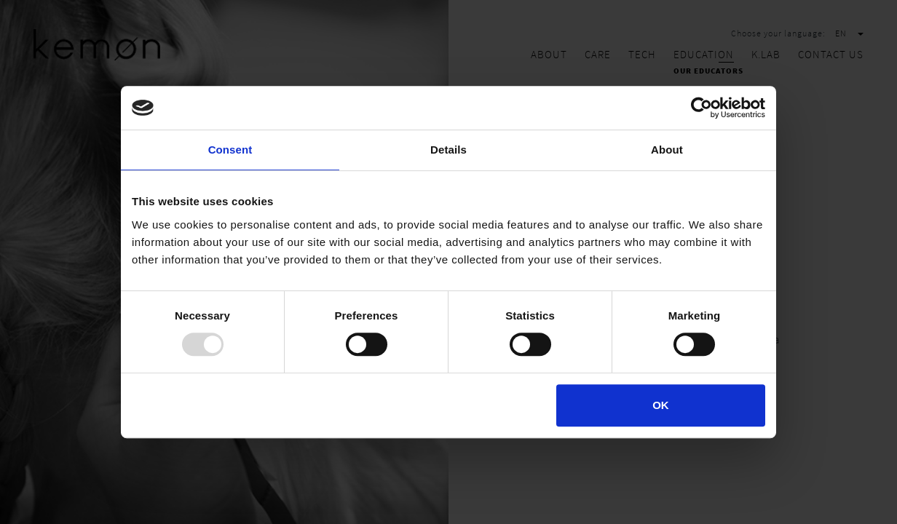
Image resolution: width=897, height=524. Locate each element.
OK (660, 405)
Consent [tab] (230, 149)
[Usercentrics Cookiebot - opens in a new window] (701, 108)
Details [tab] (448, 149)
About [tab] (667, 149)
